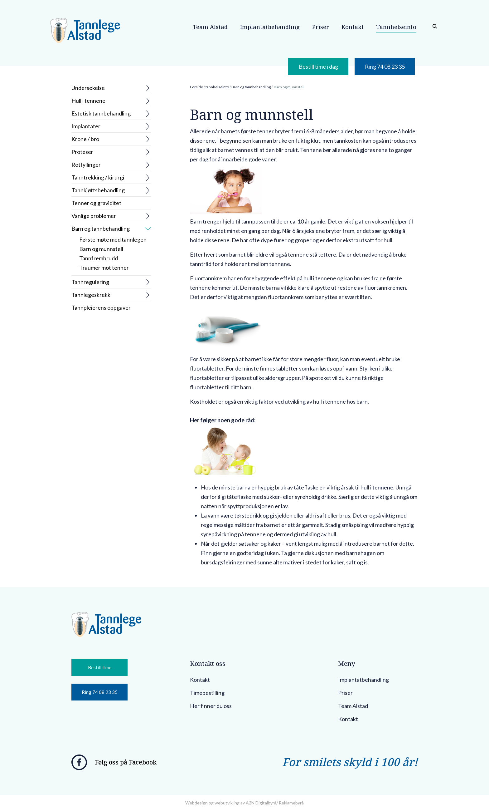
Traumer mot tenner (104, 268)
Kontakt (200, 680)
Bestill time (99, 668)
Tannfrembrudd (98, 258)
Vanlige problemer (93, 216)
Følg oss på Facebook (126, 762)
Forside (196, 87)
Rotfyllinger (86, 165)
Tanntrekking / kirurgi (97, 177)
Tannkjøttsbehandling (98, 190)
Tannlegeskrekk (90, 295)
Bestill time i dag (318, 67)
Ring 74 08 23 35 (385, 67)
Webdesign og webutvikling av (215, 803)
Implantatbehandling (363, 680)
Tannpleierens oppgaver (101, 308)
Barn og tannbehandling (100, 229)
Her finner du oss (211, 706)
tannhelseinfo (217, 87)
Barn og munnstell (101, 249)
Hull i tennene (88, 101)
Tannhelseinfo (396, 27)
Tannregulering (90, 282)
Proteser (82, 152)
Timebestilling (207, 693)
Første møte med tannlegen (113, 240)
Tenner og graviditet (96, 203)
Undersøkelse (88, 88)
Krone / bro (85, 139)
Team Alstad (353, 706)
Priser (345, 693)
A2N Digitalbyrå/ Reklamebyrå (275, 803)
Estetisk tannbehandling (101, 114)
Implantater (85, 126)
